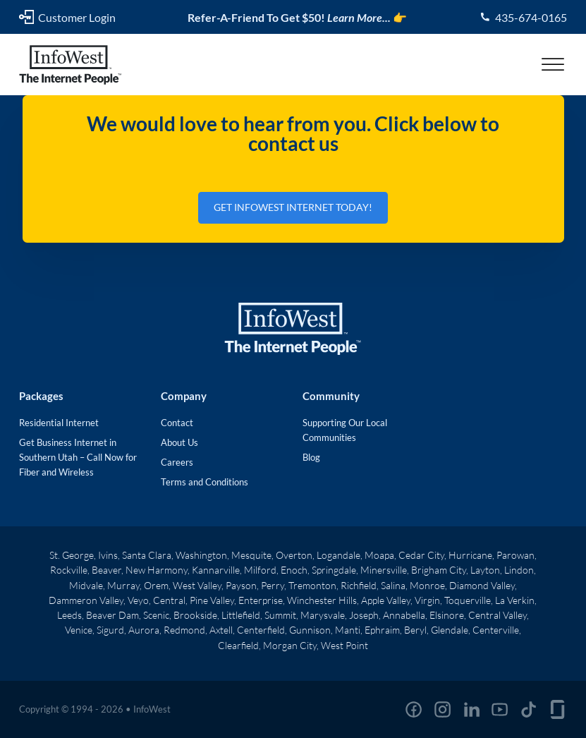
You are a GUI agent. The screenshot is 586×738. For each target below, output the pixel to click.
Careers (177, 462)
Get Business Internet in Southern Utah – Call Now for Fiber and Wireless (78, 457)
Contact (177, 422)
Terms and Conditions (204, 482)
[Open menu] (553, 64)
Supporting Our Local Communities (345, 430)
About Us (179, 442)
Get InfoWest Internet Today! (293, 207)
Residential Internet (59, 422)
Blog (311, 457)
